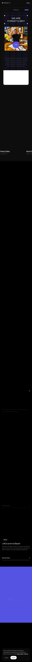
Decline (6, 657)
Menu (28, 3)
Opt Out (26, 654)
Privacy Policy (20, 654)
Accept (13, 657)
